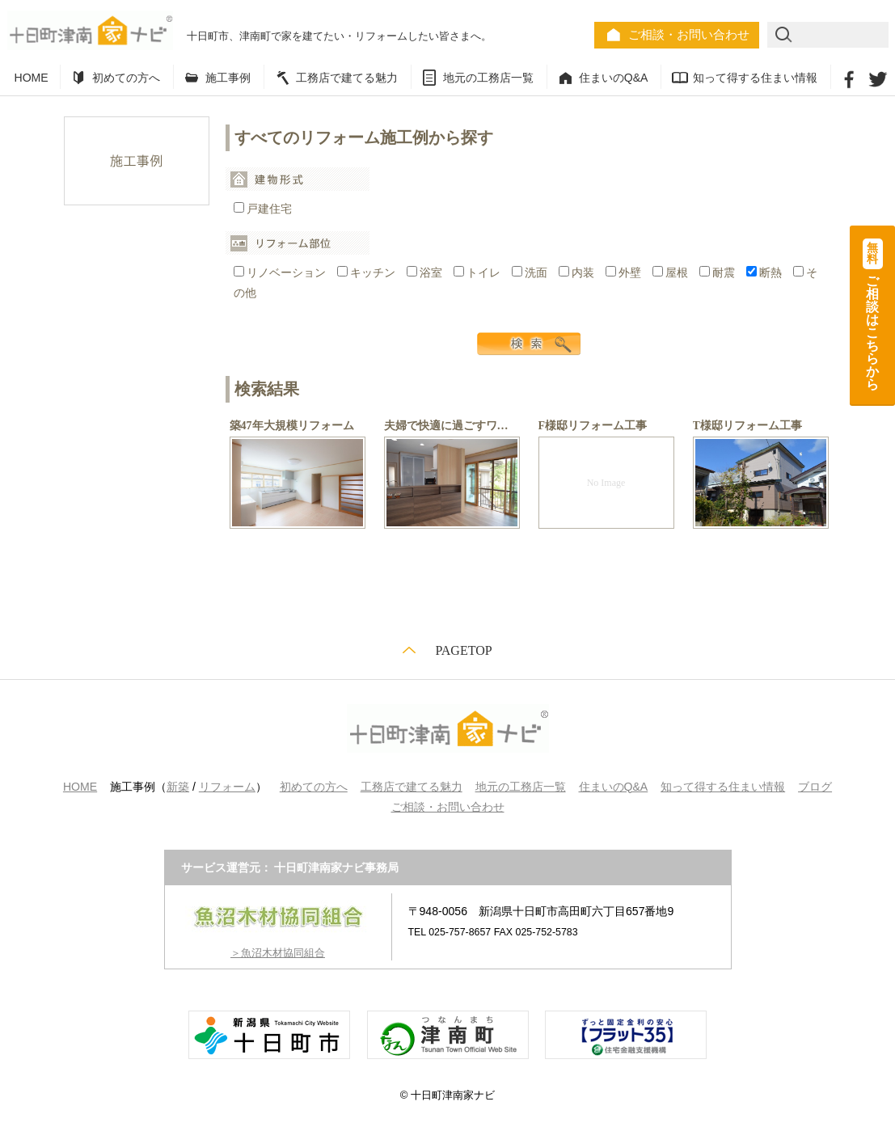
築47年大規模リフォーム (292, 426)
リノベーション (281, 273)
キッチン (368, 273)
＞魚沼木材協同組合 (277, 953)
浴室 (426, 273)
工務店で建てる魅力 (347, 77)
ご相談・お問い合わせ (688, 34)
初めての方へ (126, 77)
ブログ (815, 786)
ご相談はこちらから (873, 314)
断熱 (765, 273)
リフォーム (227, 786)
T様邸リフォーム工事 (747, 426)
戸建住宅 (263, 209)
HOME (32, 77)
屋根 (671, 273)
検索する (528, 344)
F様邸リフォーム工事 (593, 426)
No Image (606, 482)
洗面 (531, 273)
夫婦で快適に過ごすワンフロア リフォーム (497, 426)
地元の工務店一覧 (488, 77)
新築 (178, 786)
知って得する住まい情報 (755, 77)
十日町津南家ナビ (90, 31)
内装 (578, 273)
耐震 (718, 273)
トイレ (479, 273)
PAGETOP (463, 650)
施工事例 (228, 77)
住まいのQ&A (613, 77)
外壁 (625, 273)
